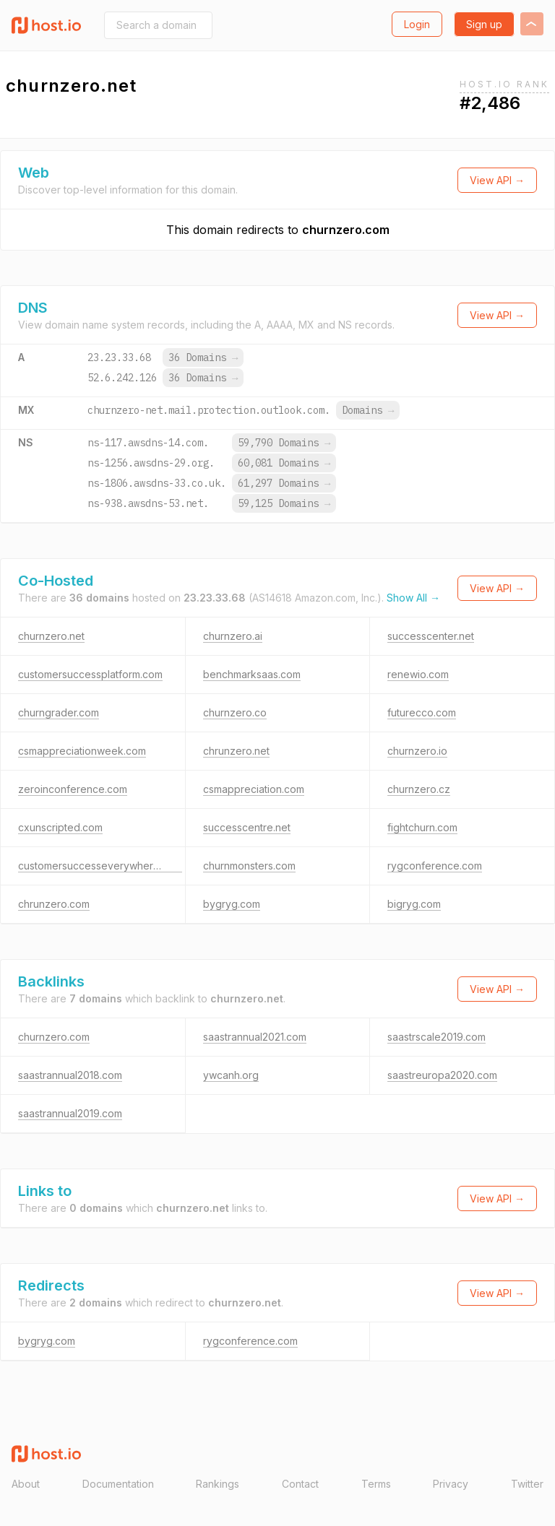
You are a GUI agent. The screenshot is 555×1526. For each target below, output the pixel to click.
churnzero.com (346, 229)
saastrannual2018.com (70, 1075)
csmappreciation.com (253, 789)
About (26, 1484)
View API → (497, 180)
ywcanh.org (231, 1075)
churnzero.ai (232, 636)
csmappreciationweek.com (82, 751)
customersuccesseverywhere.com (100, 865)
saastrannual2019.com (70, 1113)
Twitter (527, 1484)
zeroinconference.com (72, 789)
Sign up (484, 24)
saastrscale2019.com (436, 1037)
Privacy (450, 1484)
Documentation (118, 1484)
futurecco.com (421, 712)
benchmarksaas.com (252, 674)
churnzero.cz (418, 789)
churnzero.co (235, 712)
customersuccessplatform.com (90, 674)
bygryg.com (231, 904)
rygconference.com (434, 865)
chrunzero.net (236, 751)
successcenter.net (430, 636)
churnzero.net (51, 636)
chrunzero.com (54, 904)
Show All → (413, 597)
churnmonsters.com (249, 865)
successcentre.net (247, 827)
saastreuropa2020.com (442, 1075)
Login (417, 24)
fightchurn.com (422, 827)
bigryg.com (414, 904)
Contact (300, 1484)
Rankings (217, 1484)
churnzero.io (417, 751)
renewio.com (418, 674)
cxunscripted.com (60, 827)
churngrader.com (58, 712)
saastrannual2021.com (254, 1037)
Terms (376, 1484)
